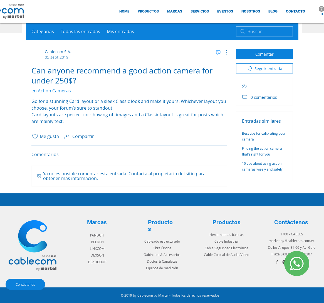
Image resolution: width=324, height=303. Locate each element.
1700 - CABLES (291, 234)
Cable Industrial (226, 241)
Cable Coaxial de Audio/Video (226, 254)
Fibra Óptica (162, 248)
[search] (264, 31)
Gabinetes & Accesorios (162, 254)
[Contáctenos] (25, 284)
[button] (174, 11)
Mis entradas (120, 31)
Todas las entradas (80, 31)
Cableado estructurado (162, 241)
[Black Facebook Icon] (277, 262)
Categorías (42, 31)
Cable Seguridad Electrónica (226, 248)
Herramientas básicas (226, 234)
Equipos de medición (162, 268)
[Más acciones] (224, 52)
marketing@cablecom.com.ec (292, 240)
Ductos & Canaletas (162, 261)
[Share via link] (78, 136)
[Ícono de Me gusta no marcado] (35, 136)
